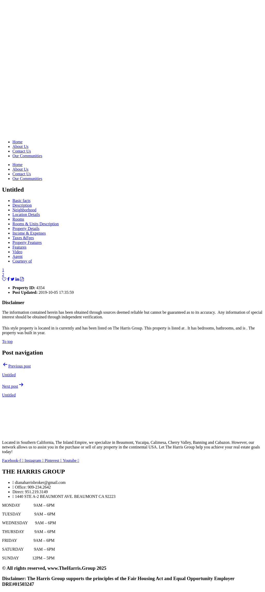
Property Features (27, 242)
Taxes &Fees (23, 238)
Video (17, 252)
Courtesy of (22, 261)
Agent (17, 256)
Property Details (25, 228)
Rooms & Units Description (35, 224)
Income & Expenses (29, 233)
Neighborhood (24, 210)
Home (17, 142)
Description (22, 205)
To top (7, 341)
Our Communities (27, 156)
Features (19, 247)
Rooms (18, 219)
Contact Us (21, 151)
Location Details (26, 214)
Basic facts (21, 200)
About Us (20, 146)
